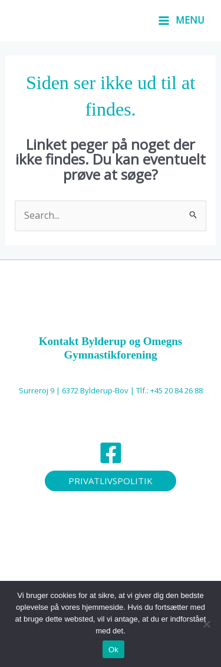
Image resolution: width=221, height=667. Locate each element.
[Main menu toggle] (181, 21)
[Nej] (206, 624)
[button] (110, 481)
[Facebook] (111, 453)
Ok (113, 649)
